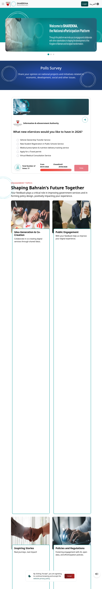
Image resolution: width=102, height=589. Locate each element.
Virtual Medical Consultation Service (35, 155)
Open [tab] (31, 373)
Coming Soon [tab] (19, 373)
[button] (48, 54)
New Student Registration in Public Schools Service (42, 144)
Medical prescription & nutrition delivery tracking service (44, 147)
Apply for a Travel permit (30, 151)
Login (84, 4)
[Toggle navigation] (3, 4)
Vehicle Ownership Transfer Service (35, 140)
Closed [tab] (41, 373)
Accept (69, 576)
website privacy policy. (41, 578)
